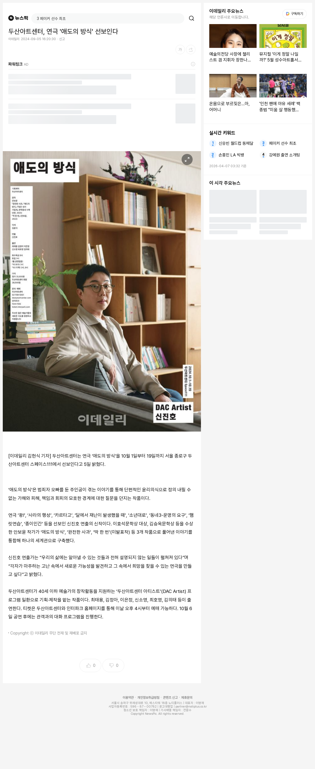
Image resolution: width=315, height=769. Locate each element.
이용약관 (128, 698)
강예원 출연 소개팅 (284, 155)
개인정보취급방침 (148, 698)
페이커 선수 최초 (282, 143)
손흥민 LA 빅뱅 (231, 155)
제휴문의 (186, 698)
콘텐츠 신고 (170, 698)
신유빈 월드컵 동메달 (236, 143)
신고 (62, 39)
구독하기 (294, 14)
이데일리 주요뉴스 (226, 11)
